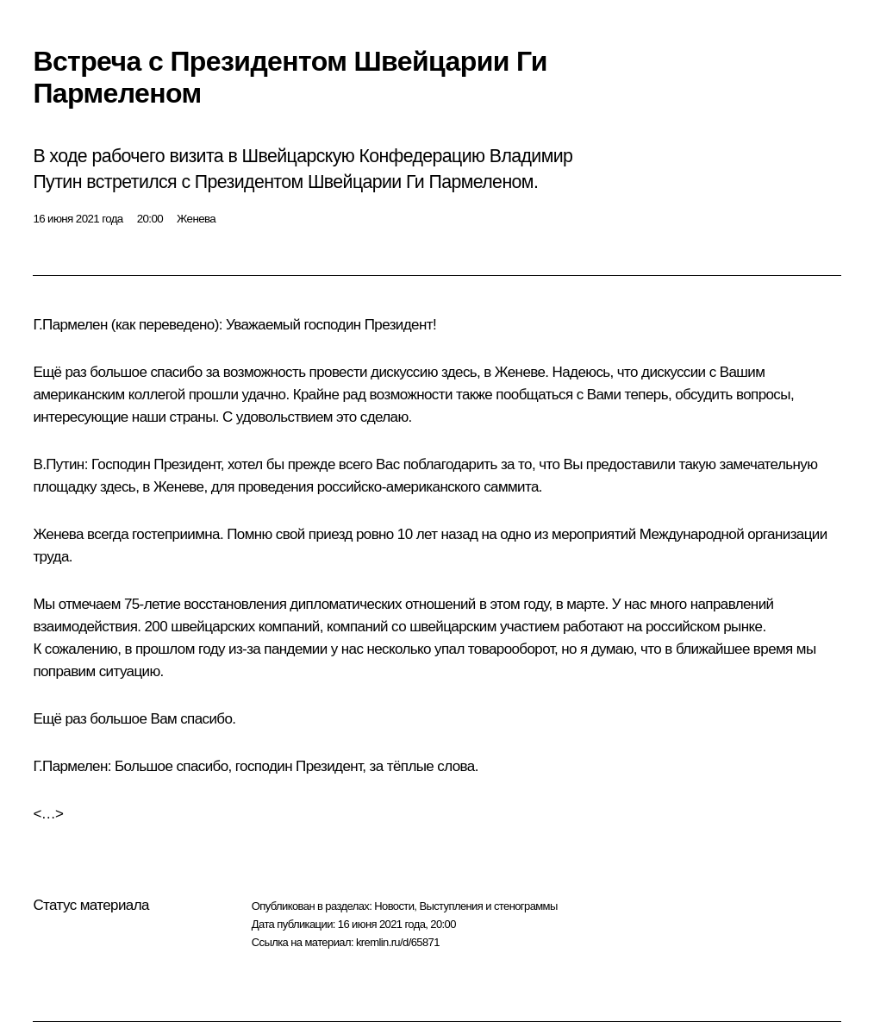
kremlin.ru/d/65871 (398, 942)
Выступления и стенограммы (488, 906)
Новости (394, 906)
